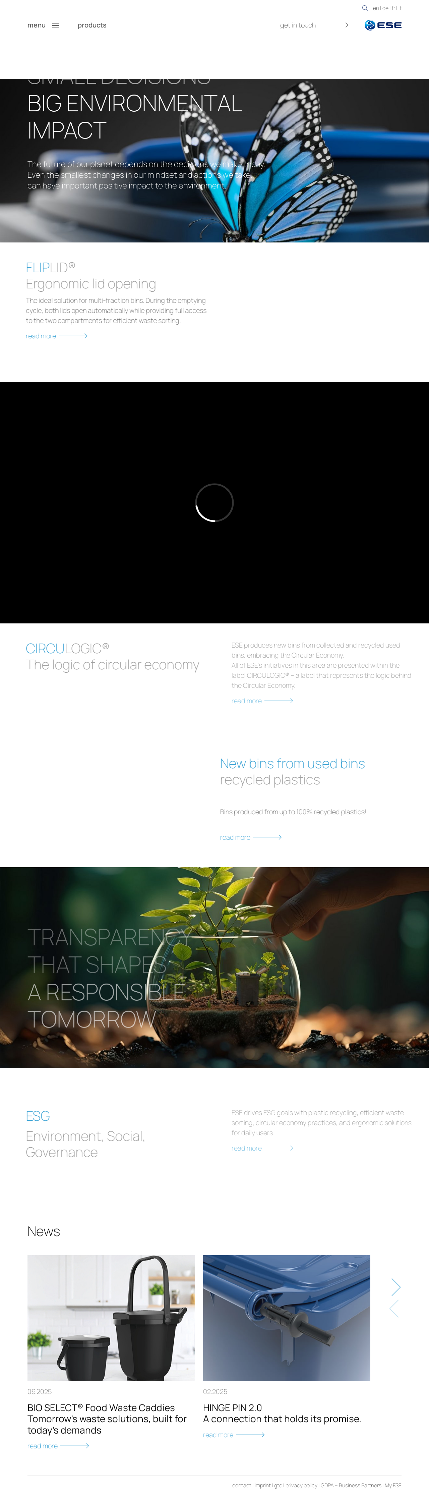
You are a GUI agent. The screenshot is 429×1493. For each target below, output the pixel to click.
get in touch (314, 25)
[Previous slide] (395, 1336)
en (376, 8)
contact (241, 1485)
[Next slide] (395, 1314)
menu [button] (43, 25)
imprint (263, 1485)
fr (393, 8)
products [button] (99, 25)
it (400, 8)
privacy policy (301, 1485)
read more (279, 837)
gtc (278, 1485)
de (385, 8)
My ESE (393, 1485)
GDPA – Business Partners (351, 1485)
